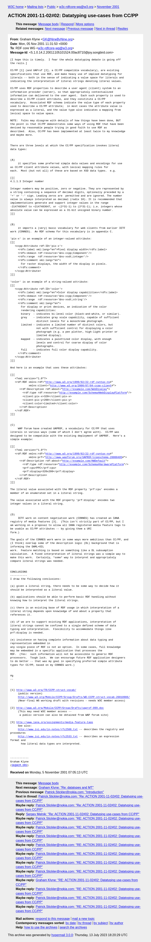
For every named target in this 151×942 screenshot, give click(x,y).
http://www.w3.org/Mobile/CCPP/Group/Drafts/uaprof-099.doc (60, 708)
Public (51, 6)
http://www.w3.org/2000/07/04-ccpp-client (80, 386)
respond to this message (52, 918)
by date (70, 923)
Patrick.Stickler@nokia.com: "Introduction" (74, 792)
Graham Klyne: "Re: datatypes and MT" (66, 787)
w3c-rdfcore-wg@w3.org (76, 6)
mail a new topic (83, 918)
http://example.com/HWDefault (83, 461)
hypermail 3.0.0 (62, 935)
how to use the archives (40, 927)
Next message (55, 28)
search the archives (73, 927)
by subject (101, 923)
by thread (84, 923)
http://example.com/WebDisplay (84, 389)
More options (85, 24)
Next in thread (105, 28)
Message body (48, 24)
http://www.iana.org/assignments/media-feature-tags (54, 722)
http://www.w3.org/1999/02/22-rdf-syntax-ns (77, 382)
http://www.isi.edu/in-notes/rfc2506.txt (48, 729)
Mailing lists (35, 6)
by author (116, 923)
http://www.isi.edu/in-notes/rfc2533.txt (48, 736)
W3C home (16, 6)
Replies (123, 28)
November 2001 (108, 6)
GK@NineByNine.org (57, 39)
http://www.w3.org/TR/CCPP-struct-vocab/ (46, 690)
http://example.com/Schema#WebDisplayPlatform (93, 393)
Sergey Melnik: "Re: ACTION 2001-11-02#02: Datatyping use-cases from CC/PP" (82, 814)
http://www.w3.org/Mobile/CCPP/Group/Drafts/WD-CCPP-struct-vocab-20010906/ (74, 697)
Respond (67, 24)
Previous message (80, 28)
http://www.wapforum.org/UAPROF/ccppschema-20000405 (83, 457)
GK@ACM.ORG (19, 765)
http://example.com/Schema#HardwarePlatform (91, 464)
